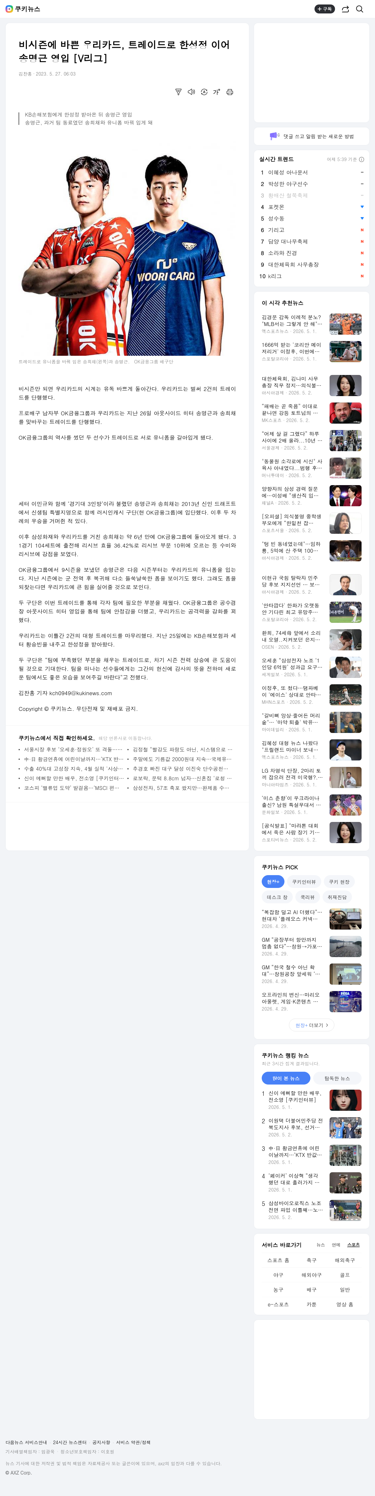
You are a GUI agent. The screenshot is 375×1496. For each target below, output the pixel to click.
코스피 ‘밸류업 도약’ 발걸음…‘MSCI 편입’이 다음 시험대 (74, 788)
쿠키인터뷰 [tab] (304, 881)
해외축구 (345, 1260)
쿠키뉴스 (27, 9)
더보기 (311, 1025)
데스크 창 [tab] (277, 897)
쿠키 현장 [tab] (339, 881)
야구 (278, 1275)
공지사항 (101, 1442)
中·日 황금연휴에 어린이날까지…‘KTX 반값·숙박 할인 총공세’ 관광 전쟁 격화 (74, 759)
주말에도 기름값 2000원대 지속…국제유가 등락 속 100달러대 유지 (183, 759)
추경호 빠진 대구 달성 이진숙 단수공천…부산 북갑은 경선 (183, 768)
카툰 (312, 1304)
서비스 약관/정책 (133, 1442)
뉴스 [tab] (320, 1244)
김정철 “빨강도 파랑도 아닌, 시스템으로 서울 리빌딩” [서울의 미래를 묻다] (183, 749)
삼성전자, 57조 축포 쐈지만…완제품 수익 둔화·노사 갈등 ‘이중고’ (183, 788)
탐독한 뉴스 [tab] (337, 1078)
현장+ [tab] (273, 881)
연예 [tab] (336, 1244)
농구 (278, 1289)
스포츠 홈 (278, 1260)
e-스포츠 (278, 1304)
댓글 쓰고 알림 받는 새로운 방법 (311, 136)
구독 (325, 9)
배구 (312, 1289)
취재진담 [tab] (337, 897)
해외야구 (311, 1275)
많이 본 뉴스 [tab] (285, 1078)
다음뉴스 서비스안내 (26, 1442)
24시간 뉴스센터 (70, 1442)
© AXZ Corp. (18, 1473)
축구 (312, 1260)
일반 (345, 1289)
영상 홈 (344, 1304)
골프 (345, 1275)
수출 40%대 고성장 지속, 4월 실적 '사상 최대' (74, 768)
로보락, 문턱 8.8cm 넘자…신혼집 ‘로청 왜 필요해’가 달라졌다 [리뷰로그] (183, 778)
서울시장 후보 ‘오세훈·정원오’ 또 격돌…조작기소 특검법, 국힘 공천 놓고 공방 (74, 749)
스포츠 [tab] (353, 1244)
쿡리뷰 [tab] (307, 897)
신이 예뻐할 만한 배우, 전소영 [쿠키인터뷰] (74, 778)
